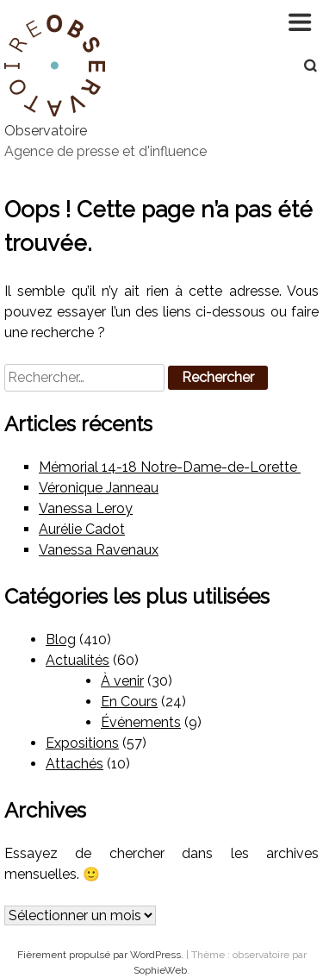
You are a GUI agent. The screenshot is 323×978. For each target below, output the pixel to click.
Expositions (82, 743)
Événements (141, 722)
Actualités (77, 660)
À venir (122, 681)
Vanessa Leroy (86, 508)
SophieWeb (160, 970)
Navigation (301, 21)
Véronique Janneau (98, 488)
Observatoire (45, 130)
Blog (61, 639)
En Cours (129, 701)
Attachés (74, 763)
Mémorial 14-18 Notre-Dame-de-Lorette (170, 467)
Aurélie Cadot (82, 529)
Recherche (301, 65)
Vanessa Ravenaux (98, 550)
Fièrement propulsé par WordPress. (101, 955)
